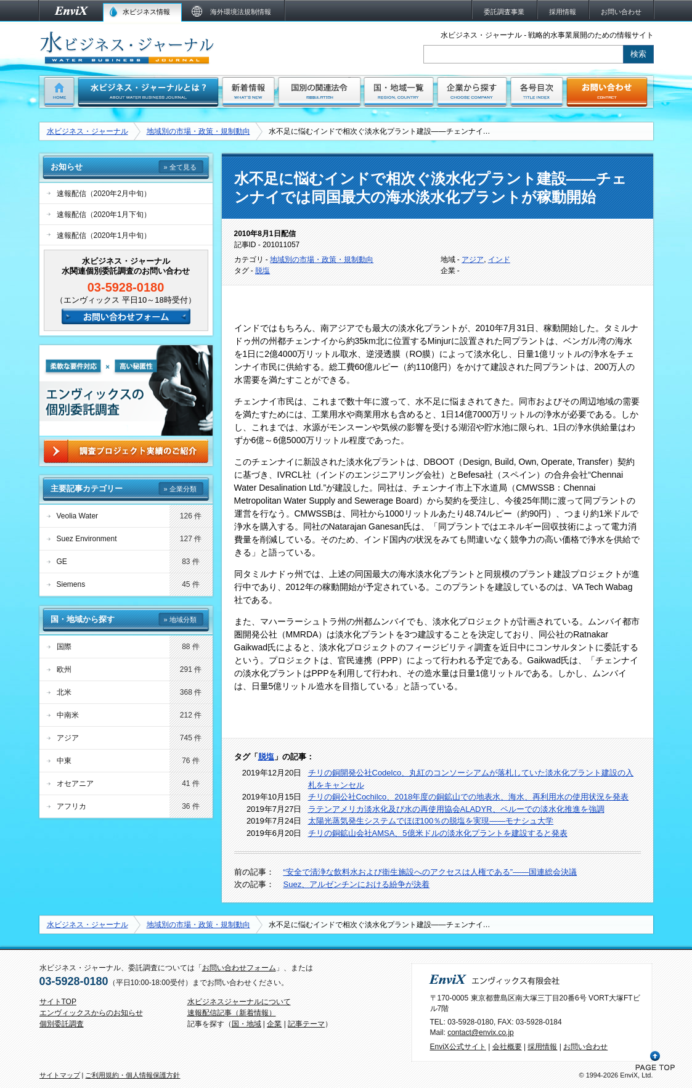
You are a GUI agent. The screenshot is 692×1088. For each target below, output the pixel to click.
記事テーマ (306, 1024)
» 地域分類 (179, 619)
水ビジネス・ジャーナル (87, 131)
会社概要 (507, 1046)
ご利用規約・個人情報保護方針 (132, 1075)
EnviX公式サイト (458, 1046)
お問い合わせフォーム (239, 967)
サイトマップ (59, 1075)
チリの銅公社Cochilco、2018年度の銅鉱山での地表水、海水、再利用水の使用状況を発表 (468, 796)
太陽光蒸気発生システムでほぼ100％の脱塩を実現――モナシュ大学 (431, 820)
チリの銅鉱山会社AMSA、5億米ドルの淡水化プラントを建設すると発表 (438, 833)
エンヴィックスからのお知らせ (91, 1012)
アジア (473, 259)
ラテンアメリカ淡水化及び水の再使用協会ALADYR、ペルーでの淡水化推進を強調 (456, 809)
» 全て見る (179, 167)
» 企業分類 (179, 489)
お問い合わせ (585, 1046)
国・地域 (246, 1024)
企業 (274, 1024)
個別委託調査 (61, 1024)
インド (499, 259)
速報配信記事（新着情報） (231, 1012)
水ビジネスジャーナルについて (239, 1001)
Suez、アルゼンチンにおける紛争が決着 (356, 884)
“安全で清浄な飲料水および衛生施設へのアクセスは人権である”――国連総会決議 (430, 872)
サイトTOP (57, 1001)
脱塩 (262, 270)
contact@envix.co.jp (480, 1032)
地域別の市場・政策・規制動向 (198, 131)
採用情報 (542, 1046)
